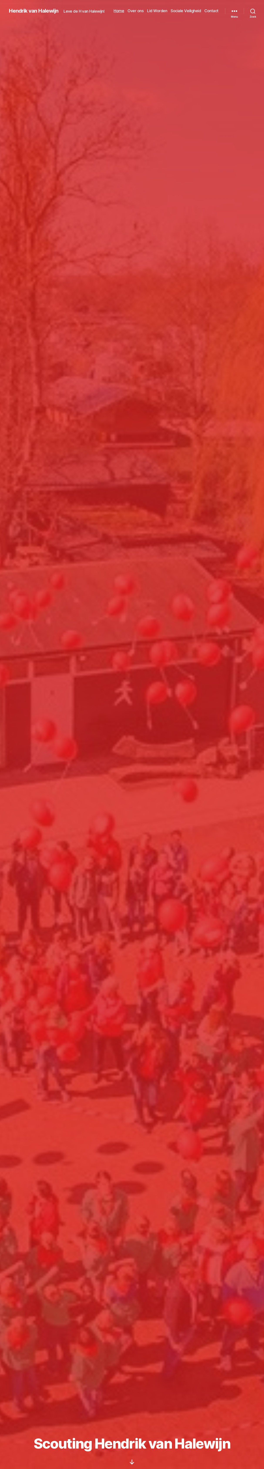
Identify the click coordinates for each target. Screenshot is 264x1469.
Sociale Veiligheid (186, 10)
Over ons (136, 10)
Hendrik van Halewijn (33, 10)
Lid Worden (157, 10)
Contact (211, 10)
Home (119, 10)
